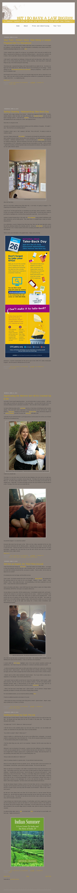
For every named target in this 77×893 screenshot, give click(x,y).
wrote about (41, 139)
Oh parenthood (32, 557)
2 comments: (40, 82)
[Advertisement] (38, 31)
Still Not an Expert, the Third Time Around (23, 564)
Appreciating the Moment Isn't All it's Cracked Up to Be (27, 397)
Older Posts (48, 876)
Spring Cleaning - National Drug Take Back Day (26, 111)
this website (39, 226)
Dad (10, 872)
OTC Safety (21, 136)
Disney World (38, 578)
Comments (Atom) (14, 879)
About (26, 26)
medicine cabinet (38, 116)
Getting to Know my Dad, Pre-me (19, 715)
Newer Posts (7, 876)
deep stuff (16, 557)
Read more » (7, 80)
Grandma (24, 557)
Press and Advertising (40, 26)
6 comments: (40, 555)
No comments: (39, 366)
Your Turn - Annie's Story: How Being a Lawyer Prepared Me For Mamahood (27, 41)
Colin (11, 557)
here (26, 49)
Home (18, 26)
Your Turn (57, 26)
